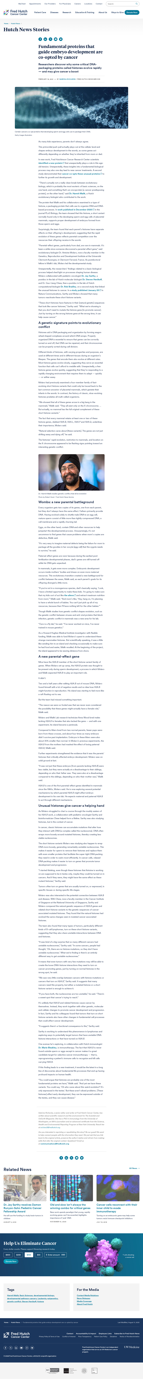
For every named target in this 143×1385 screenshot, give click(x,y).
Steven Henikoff (29, 1301)
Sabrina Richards (67, 79)
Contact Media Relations (88, 1295)
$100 (29, 1255)
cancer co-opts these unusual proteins (81, 174)
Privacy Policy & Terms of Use (49, 1336)
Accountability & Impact (86, 1333)
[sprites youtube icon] (21, 1348)
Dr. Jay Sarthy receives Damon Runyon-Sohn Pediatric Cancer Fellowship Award (22, 1208)
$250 (18, 1255)
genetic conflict (14, 1301)
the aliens (69, 595)
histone (40, 1301)
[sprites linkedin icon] (16, 1348)
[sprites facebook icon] (5, 1348)
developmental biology (44, 1295)
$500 (8, 1255)
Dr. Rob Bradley (68, 286)
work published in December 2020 (75, 209)
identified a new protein (50, 163)
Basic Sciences (26, 1295)
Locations (88, 4)
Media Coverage (84, 1301)
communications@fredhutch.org (55, 1144)
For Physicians (65, 4)
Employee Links (105, 1333)
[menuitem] (40, 12)
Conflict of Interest (69, 1336)
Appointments (35, 4)
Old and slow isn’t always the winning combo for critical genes (70, 1206)
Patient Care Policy (100, 1336)
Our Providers (50, 4)
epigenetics (52, 1298)
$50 (38, 1255)
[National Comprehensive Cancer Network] (70, 1370)
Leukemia (42, 1298)
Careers (77, 4)
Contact (99, 4)
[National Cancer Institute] (52, 1371)
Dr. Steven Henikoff (92, 279)
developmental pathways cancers (22, 1298)
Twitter (50, 39)
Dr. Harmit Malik (77, 193)
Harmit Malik (13, 1295)
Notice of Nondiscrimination (129, 1336)
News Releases (83, 1298)
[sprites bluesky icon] (32, 1348)
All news (134, 1168)
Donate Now (11, 1261)
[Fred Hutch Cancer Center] (16, 1335)
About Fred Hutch (85, 1304)
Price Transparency (84, 1336)
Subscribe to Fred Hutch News (126, 1333)
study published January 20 (85, 290)
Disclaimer (113, 1336)
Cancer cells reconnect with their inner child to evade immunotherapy (117, 1208)
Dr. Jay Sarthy (89, 276)
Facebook (40, 39)
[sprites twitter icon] (11, 1348)
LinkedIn (45, 39)
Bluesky (61, 39)
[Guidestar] (94, 1371)
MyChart (22, 4)
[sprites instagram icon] (27, 1348)
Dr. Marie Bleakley (47, 1047)
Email (55, 39)
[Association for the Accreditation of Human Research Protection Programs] (84, 1371)
